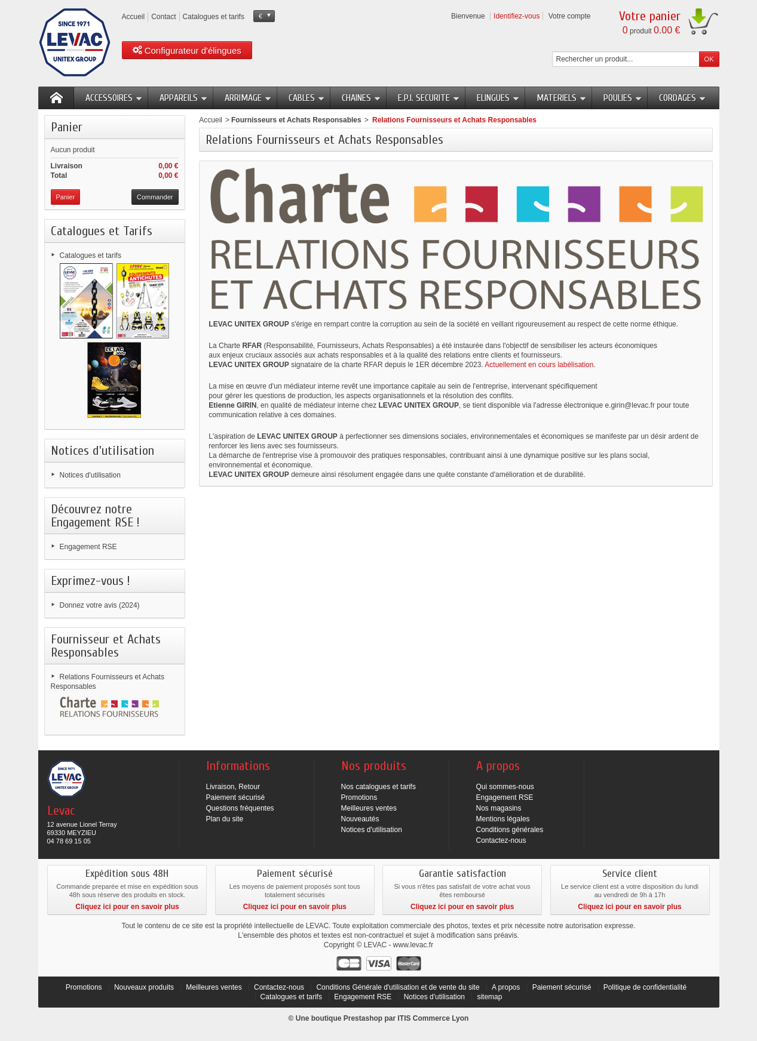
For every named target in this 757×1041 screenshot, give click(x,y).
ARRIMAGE (248, 98)
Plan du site (225, 819)
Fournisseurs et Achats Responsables (296, 120)
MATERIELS (562, 98)
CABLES (307, 98)
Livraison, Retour (233, 787)
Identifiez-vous (517, 16)
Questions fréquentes (240, 808)
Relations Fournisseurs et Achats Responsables (107, 682)
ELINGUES (498, 98)
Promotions (359, 797)
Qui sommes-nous (505, 787)
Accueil (210, 120)
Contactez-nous (501, 840)
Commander (155, 197)
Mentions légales (503, 819)
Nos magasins (499, 808)
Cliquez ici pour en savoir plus (127, 907)
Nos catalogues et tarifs (378, 787)
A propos (506, 987)
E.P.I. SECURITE (429, 98)
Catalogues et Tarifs (101, 231)
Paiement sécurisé (235, 797)
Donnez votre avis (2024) (100, 605)
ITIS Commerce (423, 1018)
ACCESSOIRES (114, 98)
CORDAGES (682, 98)
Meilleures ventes (369, 808)
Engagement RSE (88, 547)
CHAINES (361, 98)
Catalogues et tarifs (90, 255)
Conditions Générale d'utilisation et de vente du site (397, 987)
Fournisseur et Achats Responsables (106, 646)
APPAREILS (184, 98)
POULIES (622, 98)
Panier (66, 127)
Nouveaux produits (144, 987)
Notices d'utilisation (102, 450)
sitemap (489, 997)
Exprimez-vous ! (90, 581)
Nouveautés (360, 819)
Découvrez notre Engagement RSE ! (95, 515)
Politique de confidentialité (644, 987)
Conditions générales (510, 830)
